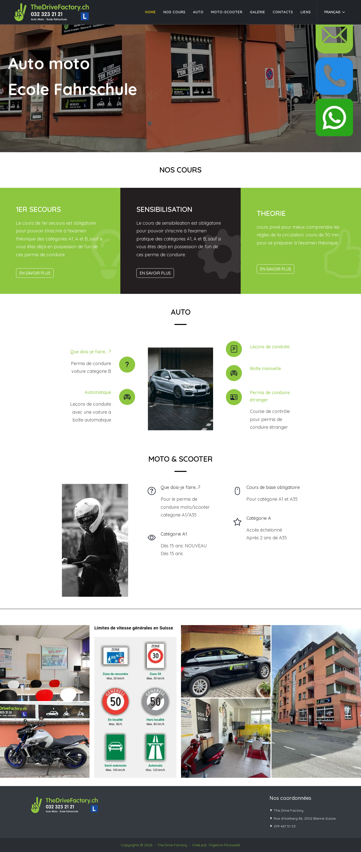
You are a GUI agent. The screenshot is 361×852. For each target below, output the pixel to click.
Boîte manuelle (265, 368)
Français (334, 12)
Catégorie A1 (174, 534)
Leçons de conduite (270, 347)
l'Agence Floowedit (224, 845)
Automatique (98, 392)
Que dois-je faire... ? (90, 352)
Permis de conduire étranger (270, 396)
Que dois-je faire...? (180, 487)
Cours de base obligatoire (273, 487)
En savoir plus (34, 273)
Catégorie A (258, 518)
